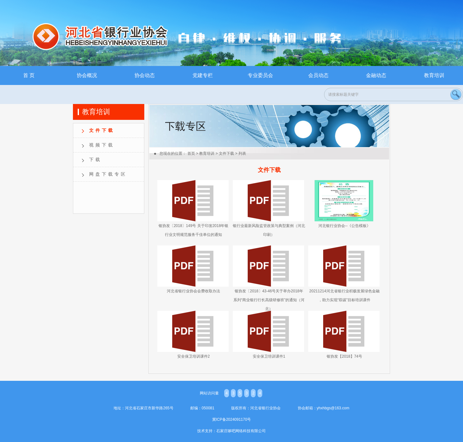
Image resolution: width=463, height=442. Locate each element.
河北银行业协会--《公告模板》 (344, 226)
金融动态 (376, 75)
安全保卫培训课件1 (269, 356)
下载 (95, 159)
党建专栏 (202, 75)
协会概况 (87, 75)
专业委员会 (260, 75)
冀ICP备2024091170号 (231, 419)
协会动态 (144, 75)
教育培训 (434, 75)
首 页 (29, 75)
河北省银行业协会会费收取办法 (193, 291)
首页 (191, 153)
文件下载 (101, 130)
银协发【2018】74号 (344, 356)
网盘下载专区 (108, 174)
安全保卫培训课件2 (193, 356)
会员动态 (318, 75)
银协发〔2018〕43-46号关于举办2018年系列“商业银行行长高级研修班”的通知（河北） (268, 300)
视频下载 (101, 144)
